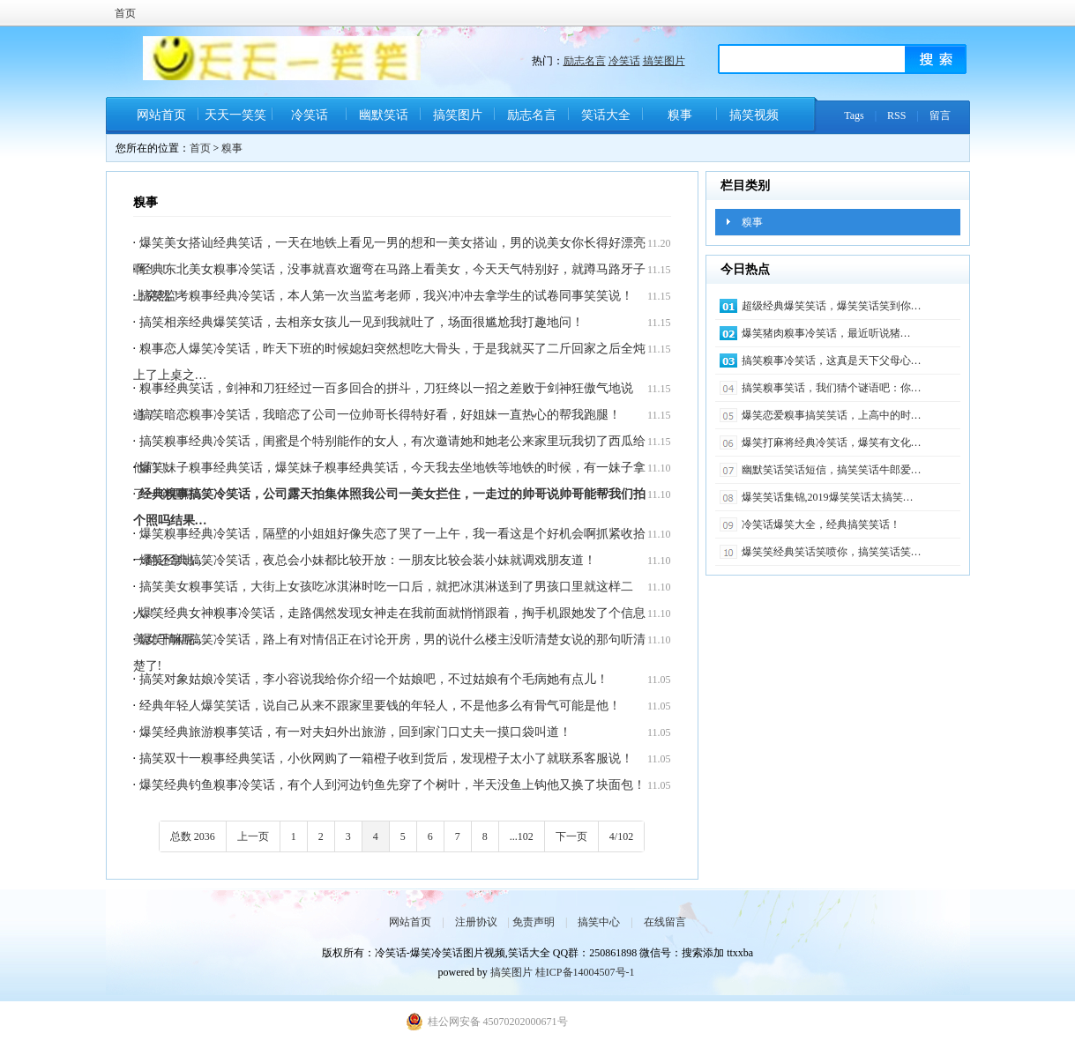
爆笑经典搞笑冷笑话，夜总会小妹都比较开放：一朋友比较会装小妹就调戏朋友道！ (367, 560)
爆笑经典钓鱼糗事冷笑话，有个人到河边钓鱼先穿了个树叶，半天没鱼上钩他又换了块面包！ (392, 785)
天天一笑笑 (235, 115)
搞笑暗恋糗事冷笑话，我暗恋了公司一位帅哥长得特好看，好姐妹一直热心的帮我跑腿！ (380, 414)
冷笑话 (624, 61)
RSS (896, 115)
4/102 (621, 836)
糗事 (680, 115)
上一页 (253, 836)
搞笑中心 (599, 922)
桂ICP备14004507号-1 (585, 972)
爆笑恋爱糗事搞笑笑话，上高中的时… (832, 415)
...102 (522, 836)
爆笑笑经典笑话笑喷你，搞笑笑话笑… (832, 552)
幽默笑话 (383, 115)
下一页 (571, 836)
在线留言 (665, 922)
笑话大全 (606, 115)
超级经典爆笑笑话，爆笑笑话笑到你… (832, 306)
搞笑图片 (664, 61)
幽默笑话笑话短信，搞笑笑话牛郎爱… (832, 470)
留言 (940, 115)
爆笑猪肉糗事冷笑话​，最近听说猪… (826, 333)
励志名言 (585, 61)
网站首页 (161, 115)
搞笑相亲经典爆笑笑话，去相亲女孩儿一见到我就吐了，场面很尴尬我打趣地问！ (361, 322)
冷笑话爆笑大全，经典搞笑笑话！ (821, 524)
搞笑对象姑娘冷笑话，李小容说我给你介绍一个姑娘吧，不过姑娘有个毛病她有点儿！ (373, 679)
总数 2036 (192, 836)
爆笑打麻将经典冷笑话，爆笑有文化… (832, 442)
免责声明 (533, 922)
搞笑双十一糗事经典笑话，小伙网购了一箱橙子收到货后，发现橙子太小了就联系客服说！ (386, 758)
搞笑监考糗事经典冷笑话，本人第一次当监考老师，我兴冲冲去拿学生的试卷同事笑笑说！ (386, 295)
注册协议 (476, 922)
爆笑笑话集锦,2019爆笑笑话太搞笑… (828, 497)
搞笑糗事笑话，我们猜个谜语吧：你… (832, 388)
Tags (854, 115)
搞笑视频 (754, 115)
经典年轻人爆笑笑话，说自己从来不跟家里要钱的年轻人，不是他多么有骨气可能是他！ (380, 705)
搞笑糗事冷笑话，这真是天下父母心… (832, 360)
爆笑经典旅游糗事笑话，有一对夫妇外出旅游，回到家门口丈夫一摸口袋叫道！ (355, 732)
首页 (125, 13)
